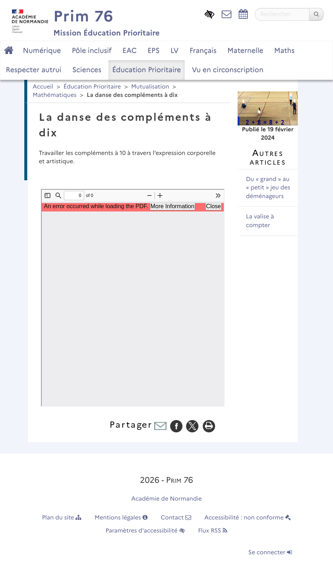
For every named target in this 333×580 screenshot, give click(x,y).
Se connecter (270, 552)
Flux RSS (212, 530)
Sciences (86, 69)
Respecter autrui (33, 69)
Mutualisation (150, 86)
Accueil (43, 86)
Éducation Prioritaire (146, 69)
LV (174, 50)
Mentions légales (121, 517)
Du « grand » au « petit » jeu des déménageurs (268, 188)
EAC (129, 50)
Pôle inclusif (92, 50)
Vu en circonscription (227, 69)
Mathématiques (55, 95)
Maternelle (245, 50)
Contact (176, 517)
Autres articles (268, 157)
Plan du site (62, 517)
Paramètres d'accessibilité (145, 530)
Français (202, 50)
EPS (154, 50)
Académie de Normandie (166, 498)
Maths (284, 50)
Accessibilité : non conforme (247, 517)
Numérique (42, 50)
